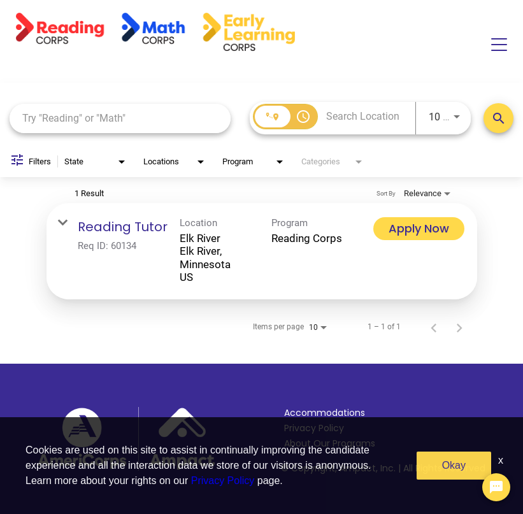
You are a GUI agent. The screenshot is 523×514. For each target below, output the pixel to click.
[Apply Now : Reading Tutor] (418, 228)
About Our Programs (329, 443)
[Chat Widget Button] (496, 487)
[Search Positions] (498, 118)
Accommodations (324, 412)
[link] (262, 251)
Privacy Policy (314, 428)
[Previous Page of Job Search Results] (434, 326)
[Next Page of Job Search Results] (459, 326)
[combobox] (120, 118)
